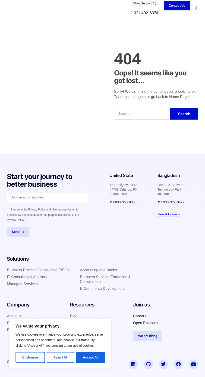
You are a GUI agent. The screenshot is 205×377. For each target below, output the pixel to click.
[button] (196, 8)
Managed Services (22, 284)
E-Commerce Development (102, 288)
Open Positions (145, 323)
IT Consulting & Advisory (27, 277)
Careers (139, 316)
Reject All (60, 357)
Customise (30, 357)
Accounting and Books (98, 270)
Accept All (90, 357)
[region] (60, 343)
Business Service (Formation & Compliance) (105, 279)
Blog (73, 316)
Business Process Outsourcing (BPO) (38, 270)
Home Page (179, 97)
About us (14, 316)
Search (184, 113)
